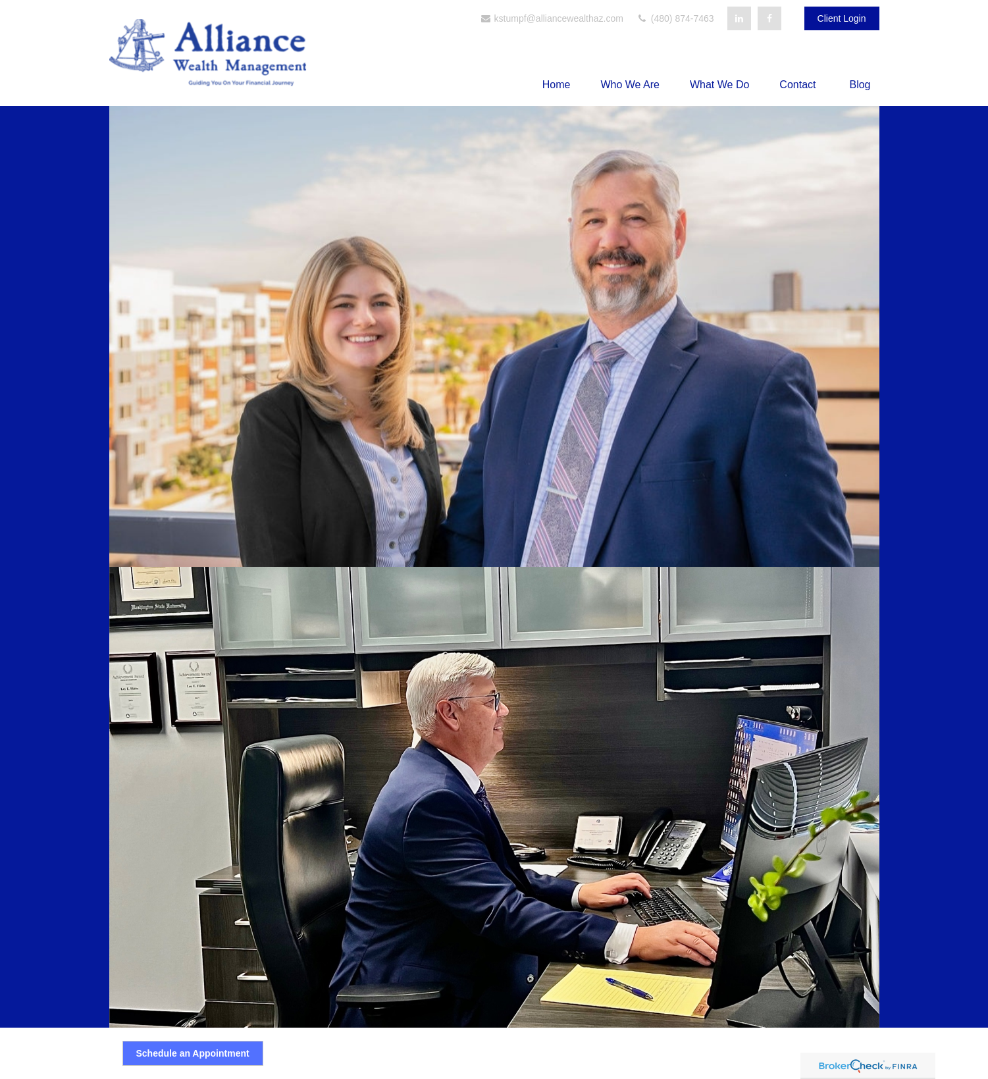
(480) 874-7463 (675, 18)
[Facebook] (769, 18)
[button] (556, 84)
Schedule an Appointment (192, 1053)
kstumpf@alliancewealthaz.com (551, 18)
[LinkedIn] (739, 18)
